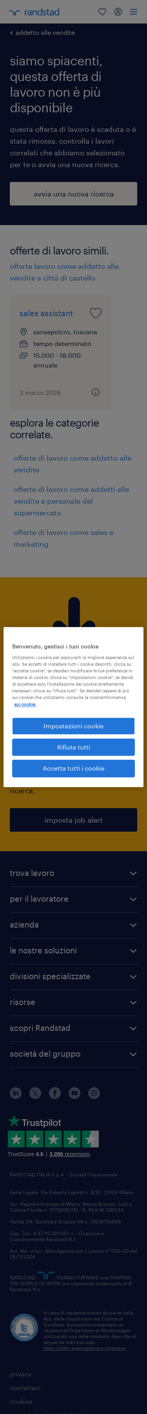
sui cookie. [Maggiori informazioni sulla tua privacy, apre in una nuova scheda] (25, 704)
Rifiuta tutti (73, 747)
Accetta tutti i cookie (73, 768)
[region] (73, 707)
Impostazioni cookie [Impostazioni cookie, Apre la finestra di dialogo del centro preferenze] (73, 726)
